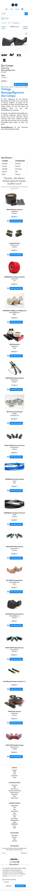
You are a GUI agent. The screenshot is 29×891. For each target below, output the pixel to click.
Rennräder (14, 835)
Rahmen (14, 837)
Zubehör (14, 841)
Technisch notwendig (10, 879)
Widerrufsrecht (14, 792)
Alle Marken (14, 805)
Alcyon (14, 815)
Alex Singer (14, 818)
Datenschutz (14, 798)
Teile (14, 839)
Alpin (14, 822)
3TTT (14, 807)
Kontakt (11, 9)
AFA (14, 809)
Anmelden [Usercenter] (17, 9)
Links (14, 773)
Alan (14, 813)
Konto (14, 777)
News (14, 796)
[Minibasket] (22, 9)
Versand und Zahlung (14, 790)
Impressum (14, 785)
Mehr (14, 827)
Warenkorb (14, 775)
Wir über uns (14, 788)
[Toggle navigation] (2, 18)
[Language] (7, 9)
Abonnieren (24, 853)
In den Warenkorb (21, 84)
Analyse (6, 882)
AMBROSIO (14, 824)
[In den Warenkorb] (8, 221)
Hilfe (14, 772)
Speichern (8, 885)
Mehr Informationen (16, 221)
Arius (14, 826)
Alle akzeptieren (20, 885)
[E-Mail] (10, 853)
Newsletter (14, 794)
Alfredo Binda (14, 820)
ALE (15, 816)
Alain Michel (14, 811)
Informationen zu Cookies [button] (16, 876)
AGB (14, 787)
